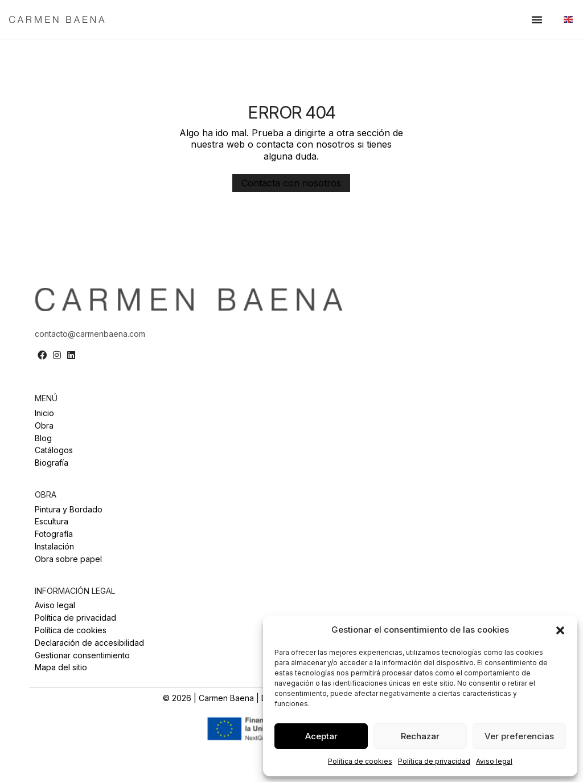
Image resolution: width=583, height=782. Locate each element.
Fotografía (54, 534)
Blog (43, 438)
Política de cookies (360, 761)
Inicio (44, 413)
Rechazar (420, 736)
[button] (560, 630)
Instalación (54, 546)
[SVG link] (82, 19)
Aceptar (321, 736)
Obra (44, 425)
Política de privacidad (434, 761)
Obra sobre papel (68, 559)
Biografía (51, 462)
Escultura (51, 521)
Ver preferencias (519, 736)
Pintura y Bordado (68, 509)
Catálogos (54, 450)
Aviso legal (494, 761)
